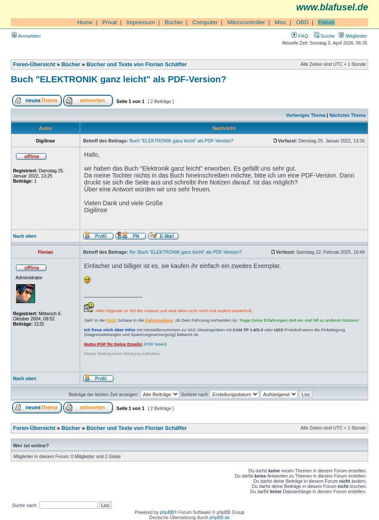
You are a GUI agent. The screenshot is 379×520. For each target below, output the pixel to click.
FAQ (300, 36)
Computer (205, 22)
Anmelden (26, 36)
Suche (324, 36)
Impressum (140, 22)
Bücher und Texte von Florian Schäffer (137, 64)
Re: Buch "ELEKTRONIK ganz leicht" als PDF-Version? (186, 252)
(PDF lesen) (125, 344)
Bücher (174, 22)
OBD (302, 22)
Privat (109, 22)
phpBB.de (220, 517)
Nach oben (24, 236)
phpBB (167, 512)
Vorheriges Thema (305, 115)
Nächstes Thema (347, 115)
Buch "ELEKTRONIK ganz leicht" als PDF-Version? (118, 79)
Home (85, 22)
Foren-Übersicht (34, 64)
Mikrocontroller (246, 22)
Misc (280, 22)
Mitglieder (353, 36)
